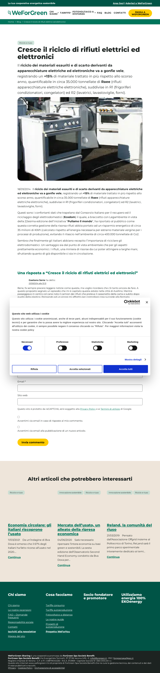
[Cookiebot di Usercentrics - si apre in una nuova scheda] (126, 302)
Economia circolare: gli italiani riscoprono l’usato (29, 529)
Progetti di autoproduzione (55, 625)
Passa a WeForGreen (140, 12)
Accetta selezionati (79, 369)
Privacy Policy (88, 409)
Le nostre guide (55, 619)
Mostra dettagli (133, 359)
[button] (53, 13)
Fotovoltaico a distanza (59, 614)
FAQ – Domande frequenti (18, 616)
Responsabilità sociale (20, 622)
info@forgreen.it (98, 658)
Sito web (23, 395)
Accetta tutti (125, 369)
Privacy (12, 668)
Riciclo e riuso (25, 43)
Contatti (119, 12)
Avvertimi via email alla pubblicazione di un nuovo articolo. (52, 430)
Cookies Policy (25, 668)
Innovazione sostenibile (70, 492)
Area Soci (118, 3)
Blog (107, 12)
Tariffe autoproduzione (59, 610)
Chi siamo (14, 605)
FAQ (99, 12)
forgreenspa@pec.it (123, 658)
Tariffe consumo (55, 605)
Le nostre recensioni (19, 610)
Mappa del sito (16, 636)
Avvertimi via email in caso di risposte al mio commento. (50, 420)
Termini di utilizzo (110, 409)
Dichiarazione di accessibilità (49, 668)
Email (22, 381)
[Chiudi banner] (147, 302)
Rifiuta (34, 369)
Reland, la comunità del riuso (129, 527)
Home (11, 22)
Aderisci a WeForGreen (139, 3)
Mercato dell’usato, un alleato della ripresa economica (79, 529)
